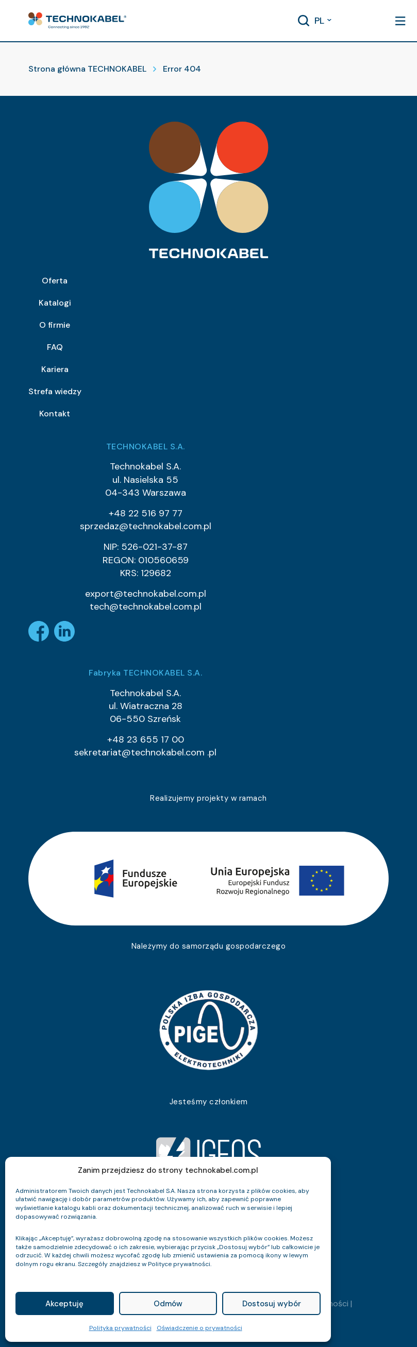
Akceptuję (64, 1304)
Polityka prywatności (120, 1328)
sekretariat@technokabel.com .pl (145, 752)
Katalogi (55, 302)
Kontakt (54, 413)
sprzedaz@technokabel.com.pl (145, 526)
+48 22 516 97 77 (145, 513)
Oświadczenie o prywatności (199, 1328)
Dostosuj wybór (271, 1304)
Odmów (168, 1304)
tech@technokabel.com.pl (146, 606)
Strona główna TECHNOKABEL (87, 68)
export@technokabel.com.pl (145, 593)
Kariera (55, 369)
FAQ (55, 347)
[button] (77, 20)
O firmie (54, 324)
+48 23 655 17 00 (145, 739)
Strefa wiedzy (54, 391)
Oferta (55, 280)
